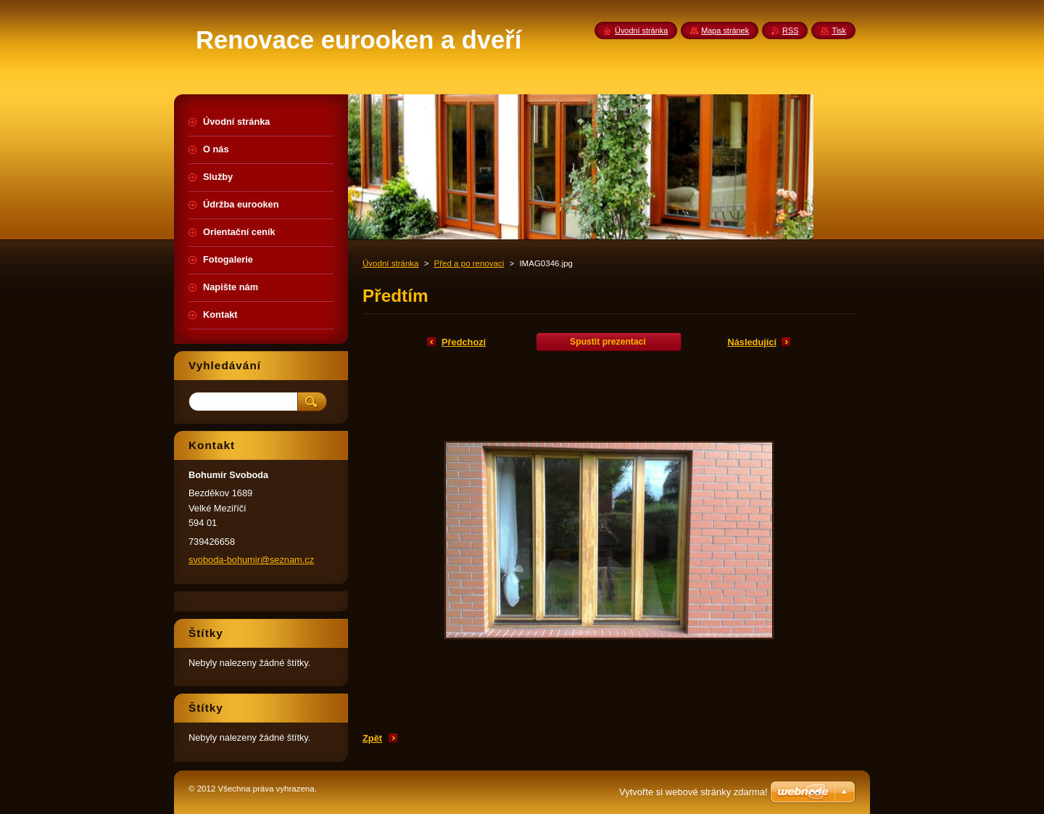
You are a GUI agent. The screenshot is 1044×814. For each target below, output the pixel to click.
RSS (790, 30)
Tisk (839, 30)
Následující (751, 342)
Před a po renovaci (469, 263)
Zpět (372, 738)
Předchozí (464, 342)
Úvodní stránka (390, 263)
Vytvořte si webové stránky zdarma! (693, 791)
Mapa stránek (725, 30)
